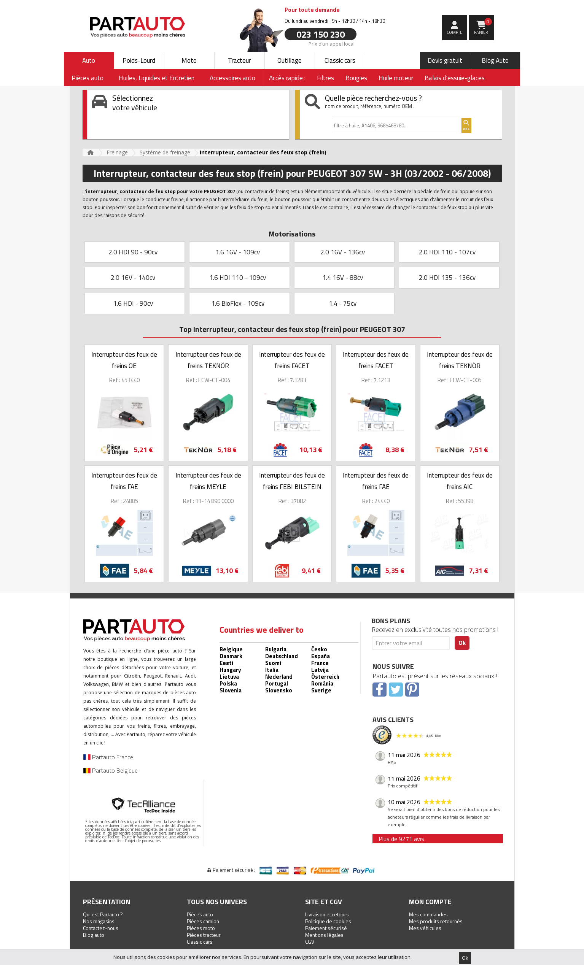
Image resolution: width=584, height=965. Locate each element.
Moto (189, 60)
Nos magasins (99, 921)
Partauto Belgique (110, 770)
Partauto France (108, 757)
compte (454, 32)
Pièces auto (200, 914)
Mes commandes (428, 914)
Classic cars (340, 60)
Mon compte (430, 902)
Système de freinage (165, 152)
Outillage (289, 60)
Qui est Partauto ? (103, 914)
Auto (88, 60)
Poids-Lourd (139, 60)
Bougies (356, 78)
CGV (309, 942)
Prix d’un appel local (331, 43)
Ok (465, 957)
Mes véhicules (425, 928)
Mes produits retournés (436, 921)
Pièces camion (203, 921)
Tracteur (239, 60)
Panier (483, 26)
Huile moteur (396, 78)
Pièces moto (201, 928)
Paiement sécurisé (326, 928)
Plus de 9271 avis (401, 838)
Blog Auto (495, 60)
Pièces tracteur (204, 935)
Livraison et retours (327, 914)
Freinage (117, 152)
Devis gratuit (445, 60)
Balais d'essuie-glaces (455, 78)
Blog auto (93, 935)
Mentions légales (324, 935)
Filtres (325, 78)
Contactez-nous (100, 928)
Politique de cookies (328, 921)
